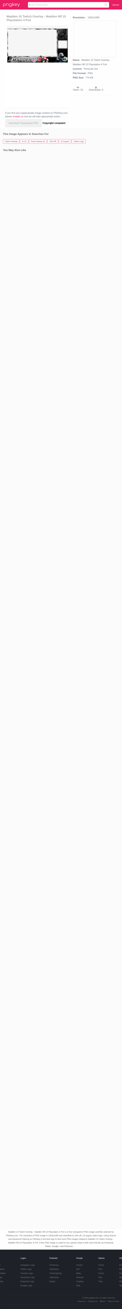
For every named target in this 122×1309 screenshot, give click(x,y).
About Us (81, 1301)
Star (100, 1277)
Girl (77, 1269)
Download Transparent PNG (23, 123)
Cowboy (80, 1281)
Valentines (54, 1277)
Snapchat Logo (27, 1281)
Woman (79, 1277)
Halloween (54, 1269)
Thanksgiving (55, 1273)
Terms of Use (113, 1301)
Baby (78, 1273)
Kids (78, 1285)
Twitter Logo (25, 1269)
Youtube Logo (26, 1273)
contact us (18, 116)
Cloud (101, 1265)
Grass (101, 1273)
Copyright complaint (54, 123)
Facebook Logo (27, 1277)
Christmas (54, 1265)
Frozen (79, 1265)
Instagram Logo (27, 1265)
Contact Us (92, 1301)
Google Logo (26, 1285)
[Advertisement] (33, 85)
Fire (100, 1269)
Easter (52, 1281)
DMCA (102, 1301)
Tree (100, 1281)
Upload (115, 5)
